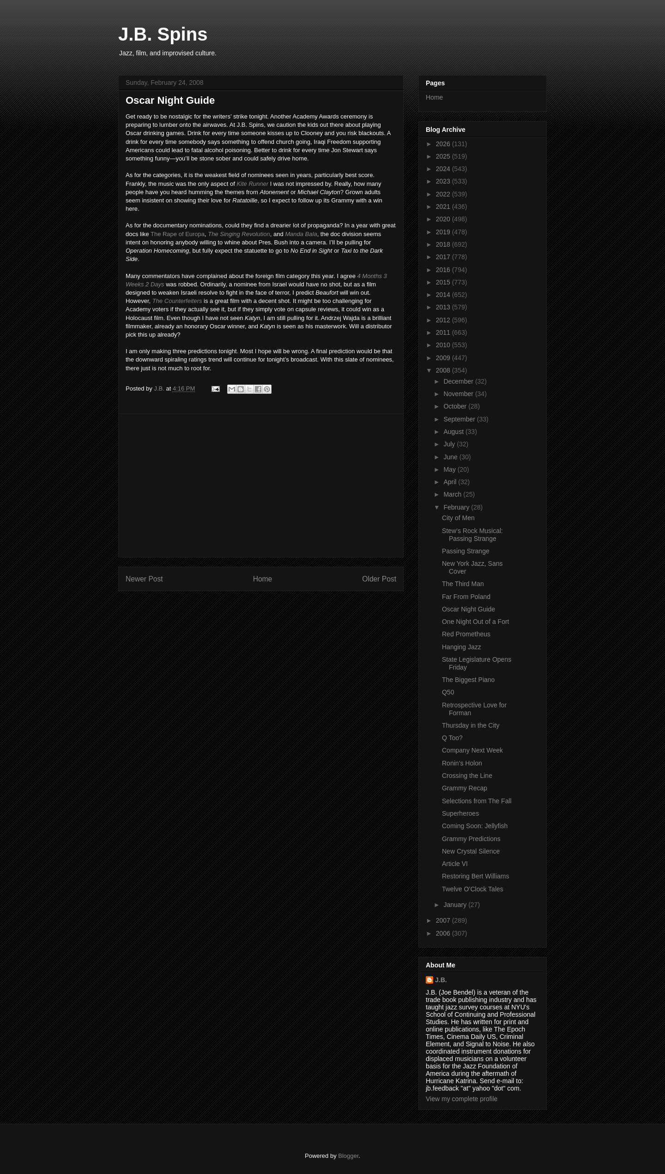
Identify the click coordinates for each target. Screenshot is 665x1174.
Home (262, 579)
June (451, 457)
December (459, 381)
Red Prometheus (466, 634)
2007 (444, 920)
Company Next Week (472, 750)
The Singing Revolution (239, 234)
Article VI (455, 863)
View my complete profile (461, 1099)
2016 (444, 269)
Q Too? (452, 737)
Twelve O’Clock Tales (472, 889)
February (457, 507)
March (453, 494)
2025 (444, 156)
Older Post (379, 579)
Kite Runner (252, 183)
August (454, 431)
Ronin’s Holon (462, 763)
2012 (444, 320)
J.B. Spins (162, 34)
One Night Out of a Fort (475, 621)
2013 (444, 307)
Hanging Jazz (461, 647)
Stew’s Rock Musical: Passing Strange (472, 534)
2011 (444, 332)
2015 (444, 282)
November (459, 393)
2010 (444, 345)
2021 (444, 206)
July (450, 444)
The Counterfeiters (177, 300)
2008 (444, 370)
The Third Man (463, 583)
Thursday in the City (471, 725)
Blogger (348, 1155)
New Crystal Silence (471, 851)
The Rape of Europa (178, 234)
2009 (444, 358)
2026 (444, 144)
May (450, 469)
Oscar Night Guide (468, 609)
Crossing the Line (467, 775)
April (450, 482)
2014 (444, 294)
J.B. (441, 980)
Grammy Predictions (471, 838)
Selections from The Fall (477, 801)
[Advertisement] (261, 485)
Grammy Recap (464, 788)
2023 (444, 181)
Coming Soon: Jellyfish (475, 826)
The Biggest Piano (468, 679)
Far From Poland (466, 596)
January (455, 904)
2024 (444, 168)
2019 (444, 232)
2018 (444, 244)
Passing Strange (466, 551)
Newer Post (144, 579)
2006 (444, 933)
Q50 (448, 692)
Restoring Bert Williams (475, 876)
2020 (444, 219)
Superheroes (460, 813)
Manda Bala (301, 234)
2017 (444, 257)
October (455, 406)
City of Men (458, 518)
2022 (444, 194)
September (460, 419)
